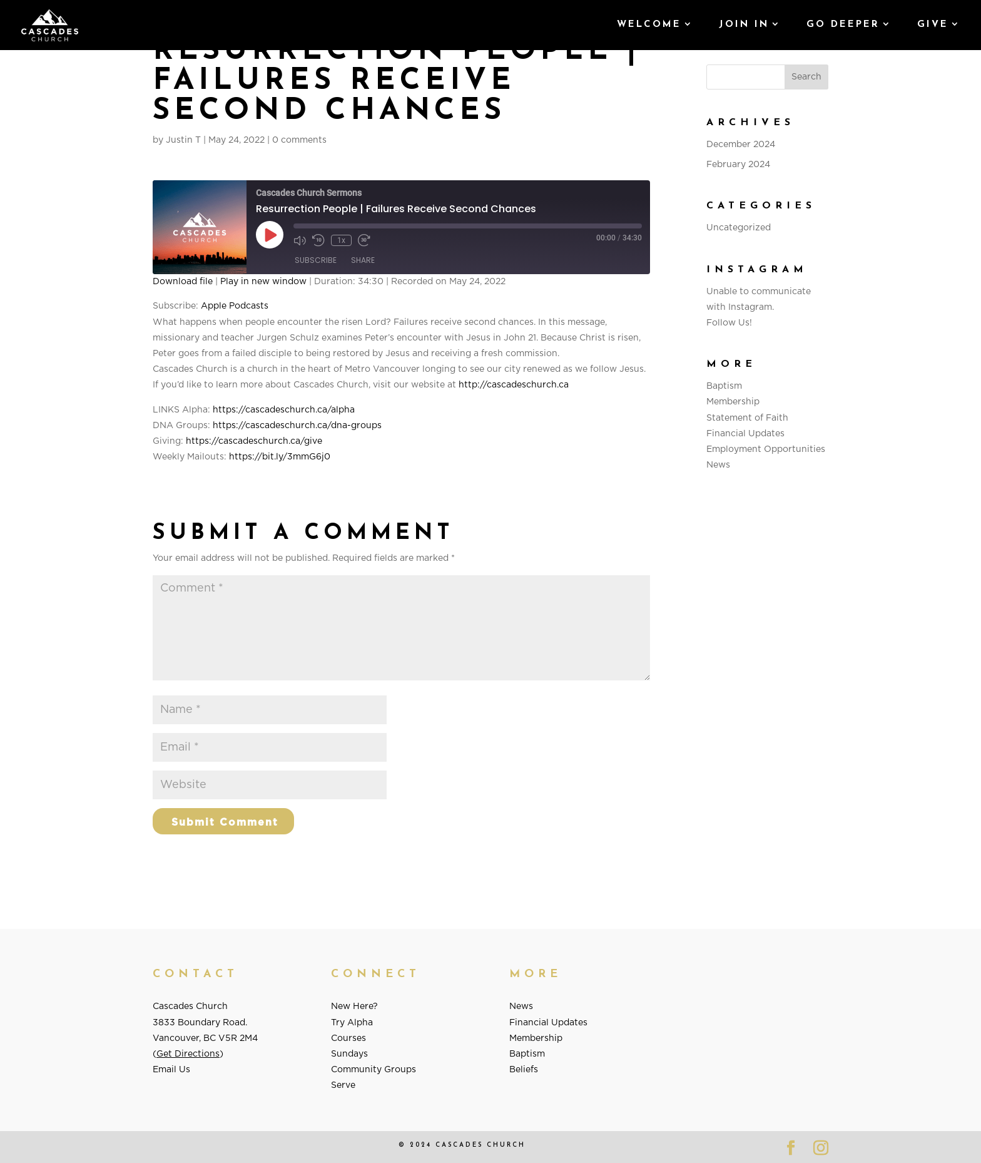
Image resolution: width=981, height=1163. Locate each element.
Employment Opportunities (765, 449)
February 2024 (738, 164)
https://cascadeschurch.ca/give (254, 441)
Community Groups (373, 1069)
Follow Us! (729, 323)
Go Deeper (843, 25)
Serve (343, 1085)
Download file (183, 281)
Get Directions (188, 1054)
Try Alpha (352, 1022)
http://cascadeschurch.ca (514, 385)
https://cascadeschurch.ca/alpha (284, 410)
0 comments (299, 140)
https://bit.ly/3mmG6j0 (279, 457)
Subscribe (316, 260)
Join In (744, 25)
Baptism (724, 386)
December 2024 (740, 144)
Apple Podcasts (234, 306)
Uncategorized (738, 227)
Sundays (349, 1054)
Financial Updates (745, 433)
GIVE (932, 25)
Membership (733, 401)
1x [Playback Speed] (341, 240)
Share (363, 260)
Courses (348, 1038)
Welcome (649, 25)
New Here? (354, 1006)
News (718, 465)
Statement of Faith (747, 418)
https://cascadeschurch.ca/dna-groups (297, 425)
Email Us (171, 1069)
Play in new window (263, 281)
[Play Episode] (269, 234)
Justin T (183, 140)
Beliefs (523, 1069)
